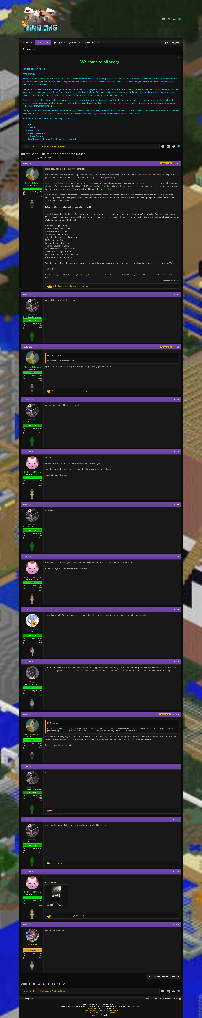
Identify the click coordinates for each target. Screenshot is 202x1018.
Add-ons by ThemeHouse (101, 1015)
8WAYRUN (113, 1009)
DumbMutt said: (53, 355)
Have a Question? (36, 133)
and (60, 811)
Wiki (30, 125)
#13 (177, 872)
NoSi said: (51, 723)
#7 (178, 557)
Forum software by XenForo (101, 1004)
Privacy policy (165, 999)
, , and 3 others (69, 916)
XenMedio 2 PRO (90, 1009)
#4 (178, 399)
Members (91, 42)
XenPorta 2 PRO (90, 1013)
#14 (177, 924)
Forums (45, 42)
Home (29, 42)
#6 (178, 504)
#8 (178, 609)
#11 (177, 767)
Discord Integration (91, 1011)
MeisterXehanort (29, 158)
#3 (178, 347)
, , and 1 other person (71, 391)
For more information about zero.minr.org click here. (47, 118)
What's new (30, 49)
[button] (33, 42)
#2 (178, 294)
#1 (178, 163)
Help (175, 999)
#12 (177, 819)
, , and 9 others (70, 286)
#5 (178, 452)
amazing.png (52, 902)
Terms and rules (151, 999)
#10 (177, 714)
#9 (178, 662)
